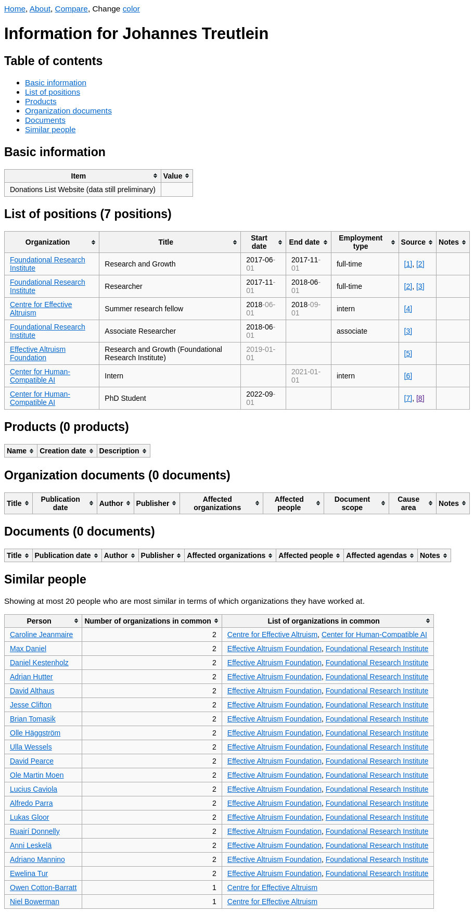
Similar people (50, 129)
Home (14, 8)
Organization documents (68, 110)
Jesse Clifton (31, 705)
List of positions (52, 91)
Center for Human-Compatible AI (40, 375)
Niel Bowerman (34, 901)
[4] (408, 309)
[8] (420, 398)
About (40, 8)
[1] (408, 264)
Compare (71, 8)
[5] (408, 353)
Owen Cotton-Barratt (43, 887)
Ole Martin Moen (36, 775)
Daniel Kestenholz (39, 662)
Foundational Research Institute (377, 648)
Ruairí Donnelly (35, 831)
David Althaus (32, 691)
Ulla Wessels (31, 747)
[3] (420, 286)
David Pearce (32, 761)
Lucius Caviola (33, 789)
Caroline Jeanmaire (41, 634)
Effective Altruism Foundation (38, 353)
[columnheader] (83, 175)
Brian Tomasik (33, 719)
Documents (45, 120)
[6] (408, 376)
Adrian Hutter (31, 677)
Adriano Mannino (37, 859)
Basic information (55, 82)
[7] (408, 398)
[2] (420, 264)
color (131, 8)
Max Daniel (28, 648)
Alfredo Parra (31, 803)
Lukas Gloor (29, 817)
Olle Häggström (35, 733)
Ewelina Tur (29, 873)
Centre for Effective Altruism (272, 634)
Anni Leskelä (31, 845)
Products (41, 101)
